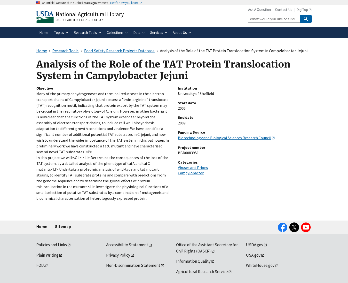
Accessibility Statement (127, 244)
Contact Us (283, 9)
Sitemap (63, 226)
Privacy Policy (118, 255)
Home (41, 226)
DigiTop (302, 9)
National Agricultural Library (90, 14)
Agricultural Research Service (202, 271)
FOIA (40, 265)
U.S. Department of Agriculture (80, 20)
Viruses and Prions (193, 167)
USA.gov (253, 255)
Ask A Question (259, 9)
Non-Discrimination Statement (133, 265)
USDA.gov (254, 244)
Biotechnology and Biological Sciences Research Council (224, 137)
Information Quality (193, 261)
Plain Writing (47, 255)
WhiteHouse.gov (260, 265)
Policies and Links (51, 244)
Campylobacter (191, 172)
